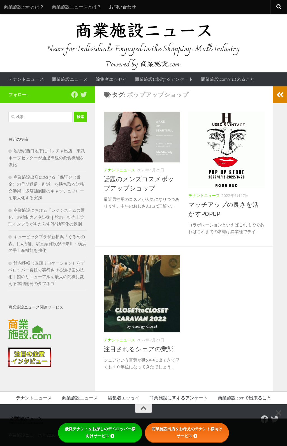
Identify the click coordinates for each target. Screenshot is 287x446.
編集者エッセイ (111, 79)
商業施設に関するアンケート (164, 79)
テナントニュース (26, 79)
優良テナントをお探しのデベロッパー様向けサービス (100, 432)
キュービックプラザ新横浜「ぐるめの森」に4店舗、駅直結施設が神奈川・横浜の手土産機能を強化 (47, 243)
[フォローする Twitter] (83, 94)
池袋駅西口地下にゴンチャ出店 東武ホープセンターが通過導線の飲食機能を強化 (46, 157)
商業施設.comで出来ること (227, 79)
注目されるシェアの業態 (138, 349)
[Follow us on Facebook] (74, 94)
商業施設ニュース (70, 79)
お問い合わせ (122, 7)
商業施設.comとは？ (24, 7)
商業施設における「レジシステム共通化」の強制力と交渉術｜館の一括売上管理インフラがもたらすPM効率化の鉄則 (46, 217)
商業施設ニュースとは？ (76, 7)
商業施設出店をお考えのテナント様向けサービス (187, 432)
